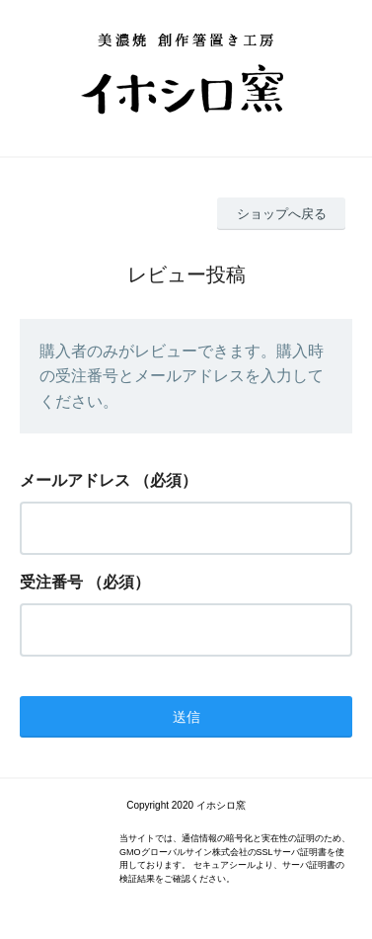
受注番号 (51, 582)
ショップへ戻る (282, 213)
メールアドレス (75, 480)
